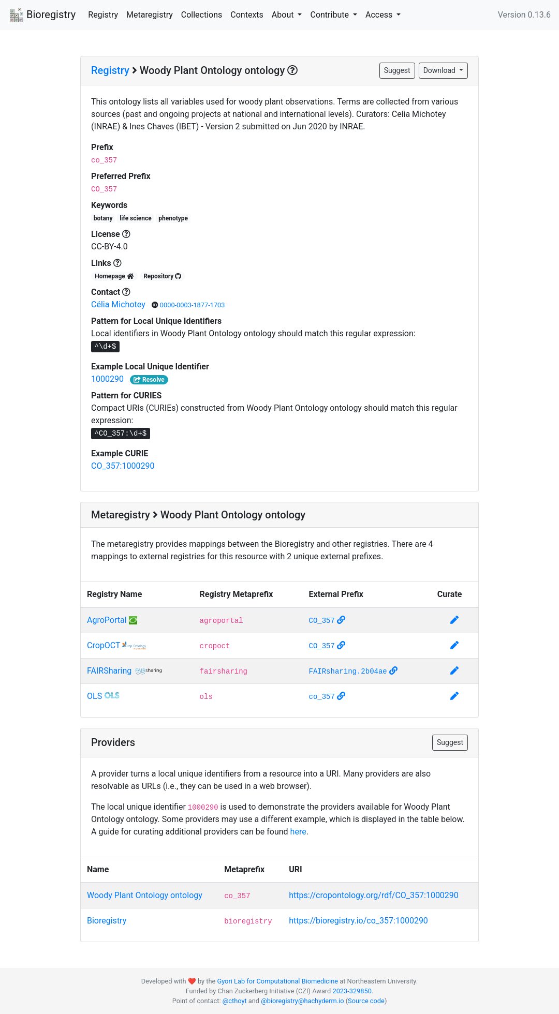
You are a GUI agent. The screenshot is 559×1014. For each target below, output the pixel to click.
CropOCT (103, 645)
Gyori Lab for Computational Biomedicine (277, 981)
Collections (202, 15)
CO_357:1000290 (122, 466)
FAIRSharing (109, 671)
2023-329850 (351, 991)
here (298, 832)
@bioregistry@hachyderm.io (302, 1001)
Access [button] (379, 15)
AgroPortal (107, 620)
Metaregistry (149, 15)
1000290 (107, 379)
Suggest (397, 70)
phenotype (173, 218)
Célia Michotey (119, 304)
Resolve (149, 379)
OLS (94, 696)
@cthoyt (235, 1001)
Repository (162, 276)
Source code (366, 1001)
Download (440, 70)
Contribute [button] (330, 15)
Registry (103, 15)
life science (136, 218)
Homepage (114, 276)
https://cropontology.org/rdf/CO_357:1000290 (374, 895)
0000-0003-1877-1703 (192, 305)
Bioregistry (42, 15)
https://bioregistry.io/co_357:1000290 (358, 921)
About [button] (284, 15)
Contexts (246, 15)
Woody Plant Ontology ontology (144, 895)
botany (103, 218)
